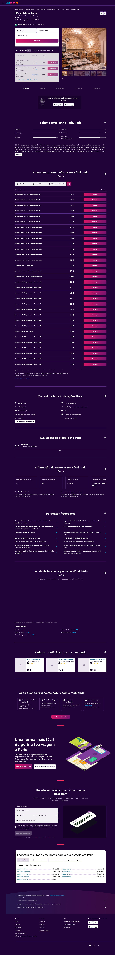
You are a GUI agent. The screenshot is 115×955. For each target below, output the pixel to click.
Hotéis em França (40, 9)
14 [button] (46, 56)
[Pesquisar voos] (3, 8)
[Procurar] (3, 12)
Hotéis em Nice (21, 869)
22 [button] (50, 60)
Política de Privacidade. (50, 837)
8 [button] (50, 51)
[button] (3, 3)
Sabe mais (79, 370)
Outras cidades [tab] (23, 860)
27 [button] (41, 64)
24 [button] (28, 64)
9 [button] (54, 51)
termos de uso (38, 837)
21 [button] (46, 60)
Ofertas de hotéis (19, 9)
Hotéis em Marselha (66, 871)
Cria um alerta (88, 705)
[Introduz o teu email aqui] (38, 820)
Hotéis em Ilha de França (53, 9)
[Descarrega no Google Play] (58, 105)
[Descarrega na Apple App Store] (93, 926)
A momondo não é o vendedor (61, 901)
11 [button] (33, 56)
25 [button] (33, 64)
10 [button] (28, 56)
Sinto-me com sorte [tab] (56, 860)
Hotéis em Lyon (65, 874)
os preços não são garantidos (57, 895)
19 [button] (37, 60)
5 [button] (37, 51)
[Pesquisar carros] (3, 16)
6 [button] (41, 51)
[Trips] (3, 25)
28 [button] (46, 64)
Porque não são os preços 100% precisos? (61, 907)
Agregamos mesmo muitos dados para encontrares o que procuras (61, 904)
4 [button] (77, 47)
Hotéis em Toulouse (23, 876)
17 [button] (28, 60)
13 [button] (41, 56)
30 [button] (54, 64)
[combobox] (38, 810)
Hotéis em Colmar (66, 869)
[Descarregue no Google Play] (93, 922)
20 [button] (41, 60)
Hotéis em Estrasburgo (23, 871)
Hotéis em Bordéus (22, 874)
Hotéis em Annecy (22, 879)
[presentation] (69, 105)
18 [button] (33, 60)
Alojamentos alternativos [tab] (38, 860)
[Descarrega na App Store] (69, 105)
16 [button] (54, 56)
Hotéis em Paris (65, 9)
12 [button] (37, 56)
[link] (60, 717)
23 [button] (54, 60)
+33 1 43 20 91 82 (20, 22)
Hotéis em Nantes (66, 876)
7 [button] (60, 51)
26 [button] (37, 64)
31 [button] (28, 69)
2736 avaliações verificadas (35, 24)
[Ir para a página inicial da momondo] (12, 3)
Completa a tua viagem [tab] (73, 860)
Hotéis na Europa (30, 9)
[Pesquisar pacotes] (3, 19)
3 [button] (28, 51)
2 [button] (54, 47)
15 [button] (50, 56)
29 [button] (50, 64)
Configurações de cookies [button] (22, 378)
